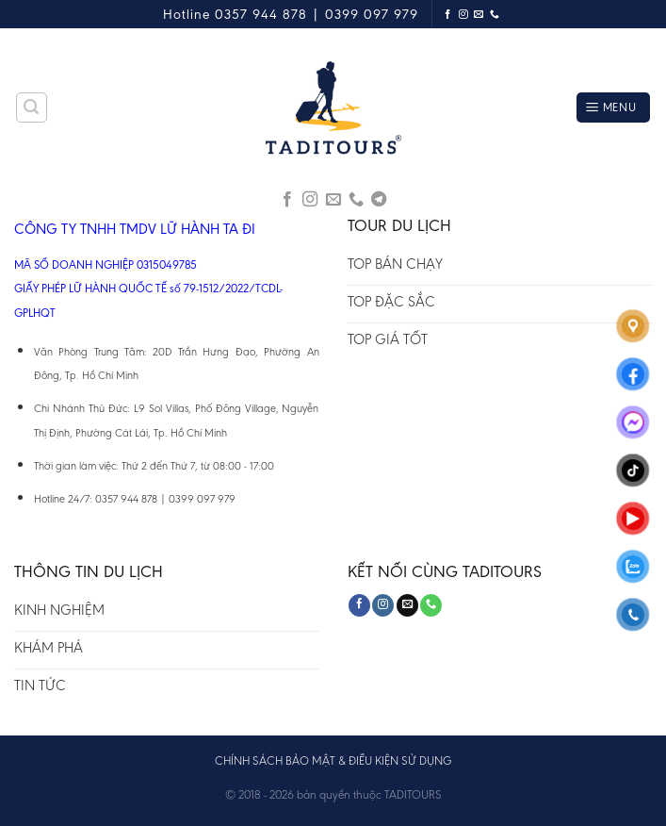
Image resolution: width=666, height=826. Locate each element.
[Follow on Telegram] (378, 199)
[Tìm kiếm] (32, 107)
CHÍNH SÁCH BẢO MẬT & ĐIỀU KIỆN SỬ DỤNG (333, 760)
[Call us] (495, 14)
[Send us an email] (479, 14)
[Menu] (613, 108)
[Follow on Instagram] (464, 14)
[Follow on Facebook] (448, 14)
